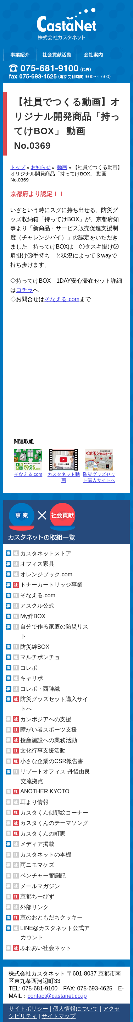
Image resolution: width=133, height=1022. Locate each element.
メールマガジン (40, 886)
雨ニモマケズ (37, 865)
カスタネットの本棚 (45, 855)
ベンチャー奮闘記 (43, 875)
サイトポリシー (28, 1009)
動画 (62, 167)
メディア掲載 (37, 844)
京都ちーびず (37, 896)
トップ (17, 167)
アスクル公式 (37, 606)
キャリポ (31, 678)
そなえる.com (61, 299)
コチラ (24, 290)
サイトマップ (58, 1016)
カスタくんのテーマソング (54, 823)
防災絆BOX (34, 647)
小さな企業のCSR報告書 (51, 761)
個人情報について (75, 1009)
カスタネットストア (45, 553)
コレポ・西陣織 (40, 689)
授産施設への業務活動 (48, 740)
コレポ (28, 668)
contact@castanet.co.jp (57, 996)
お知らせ (41, 167)
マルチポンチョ (40, 657)
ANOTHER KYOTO (44, 791)
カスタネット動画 (64, 466)
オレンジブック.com (46, 574)
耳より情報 (34, 802)
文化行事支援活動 (43, 751)
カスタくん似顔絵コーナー (54, 813)
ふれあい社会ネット (45, 948)
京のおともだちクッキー (51, 917)
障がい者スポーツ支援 (48, 730)
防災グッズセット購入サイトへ (99, 466)
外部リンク (34, 907)
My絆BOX (32, 616)
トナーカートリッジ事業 (51, 585)
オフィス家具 (37, 564)
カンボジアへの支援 (45, 719)
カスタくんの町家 (43, 834)
